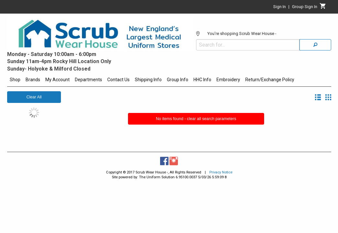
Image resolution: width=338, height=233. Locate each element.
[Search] (315, 30)
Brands (33, 79)
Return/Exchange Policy (269, 79)
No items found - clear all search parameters (196, 118)
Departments (88, 79)
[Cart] (323, 7)
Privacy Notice (220, 172)
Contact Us (118, 79)
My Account (57, 79)
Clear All (33, 97)
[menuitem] (15, 80)
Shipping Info (148, 79)
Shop (15, 79)
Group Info (177, 79)
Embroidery (228, 79)
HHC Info (202, 79)
